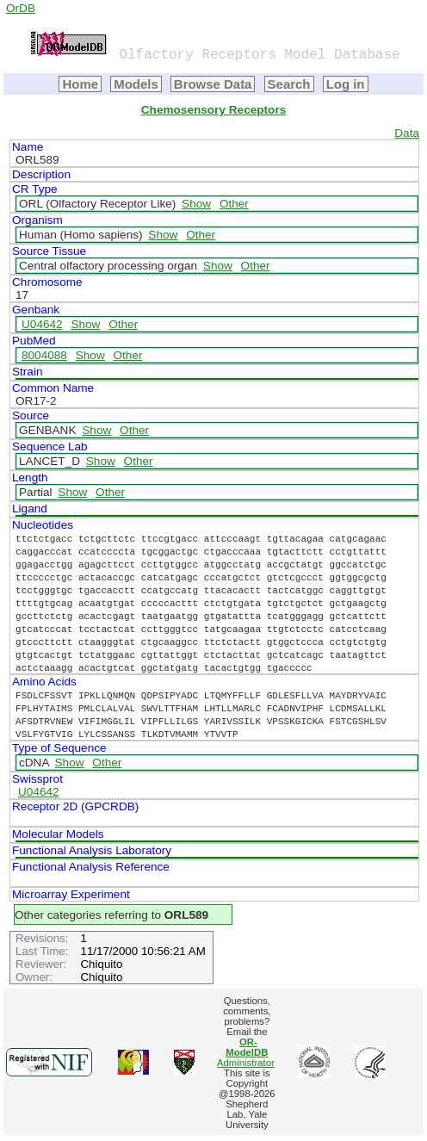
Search (289, 84)
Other (234, 203)
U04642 (42, 324)
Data (406, 133)
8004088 (44, 355)
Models (136, 84)
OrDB (20, 8)
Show (196, 203)
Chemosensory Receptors (213, 109)
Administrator (246, 1052)
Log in (345, 84)
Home (80, 84)
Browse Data (213, 84)
